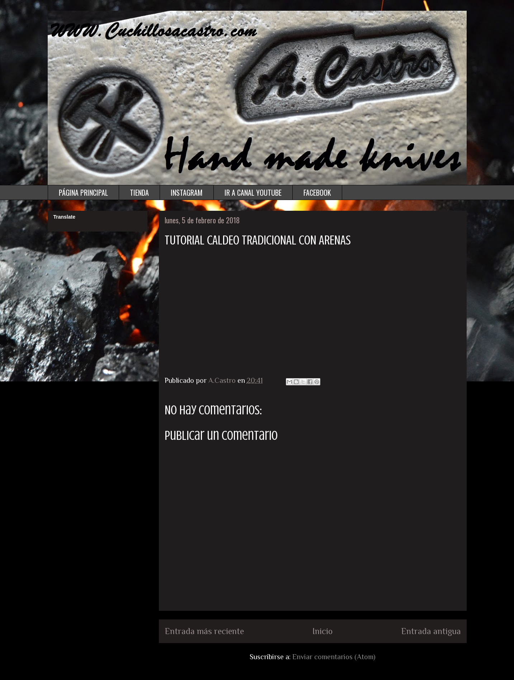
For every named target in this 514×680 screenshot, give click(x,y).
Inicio (322, 631)
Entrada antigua (431, 631)
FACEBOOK (317, 192)
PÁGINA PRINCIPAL (83, 192)
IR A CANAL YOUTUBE (253, 192)
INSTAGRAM (187, 192)
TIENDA (139, 192)
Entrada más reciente (204, 631)
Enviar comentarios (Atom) (334, 657)
